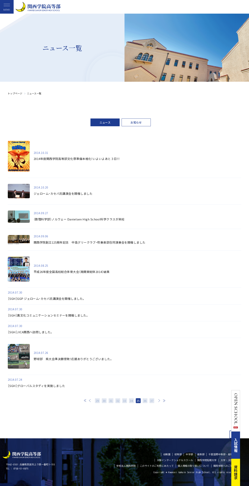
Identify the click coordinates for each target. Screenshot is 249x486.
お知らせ (136, 122)
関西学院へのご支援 (224, 466)
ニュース (105, 122)
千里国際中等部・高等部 (222, 454)
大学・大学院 (228, 460)
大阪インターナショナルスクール (175, 460)
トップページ (15, 93)
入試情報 (244, 445)
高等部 (200, 454)
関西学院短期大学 (207, 460)
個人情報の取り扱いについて (193, 466)
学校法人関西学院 (126, 466)
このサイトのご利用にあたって (157, 466)
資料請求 (244, 472)
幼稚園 (166, 454)
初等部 (178, 454)
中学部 (189, 454)
